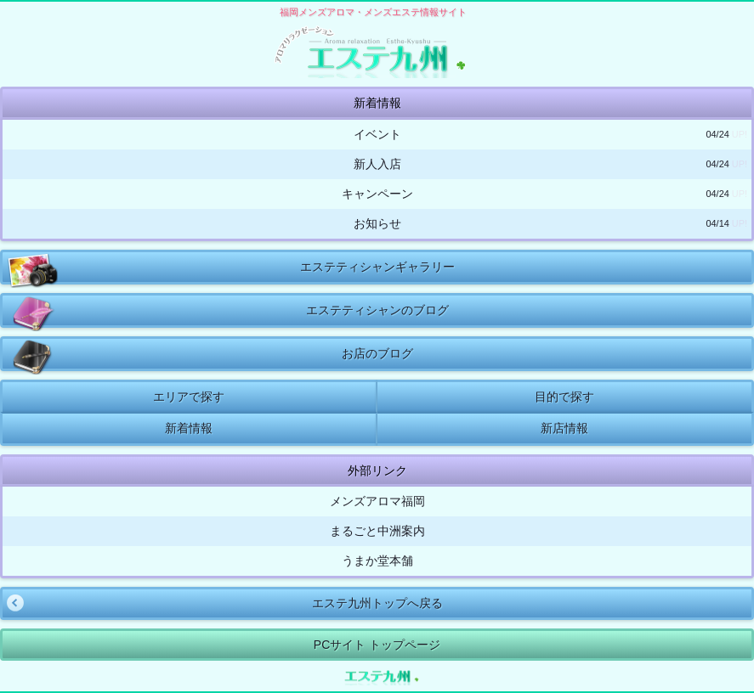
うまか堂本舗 (377, 560)
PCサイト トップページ (377, 644)
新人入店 (551, 164)
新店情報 (564, 428)
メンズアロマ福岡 (377, 501)
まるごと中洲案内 (377, 531)
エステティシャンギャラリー (231, 267)
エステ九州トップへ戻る (223, 603)
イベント (551, 134)
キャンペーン (545, 194)
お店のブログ (210, 354)
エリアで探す (188, 396)
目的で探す (564, 396)
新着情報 (189, 428)
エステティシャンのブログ (228, 310)
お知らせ (551, 224)
